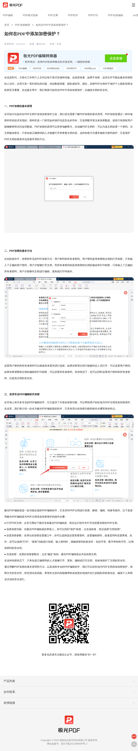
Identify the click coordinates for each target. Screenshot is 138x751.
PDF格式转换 (30, 15)
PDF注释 (53, 15)
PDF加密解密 (22, 24)
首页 (6, 24)
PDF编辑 (8, 15)
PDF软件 (73, 15)
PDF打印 (93, 15)
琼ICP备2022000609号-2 (74, 743)
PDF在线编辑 (115, 15)
